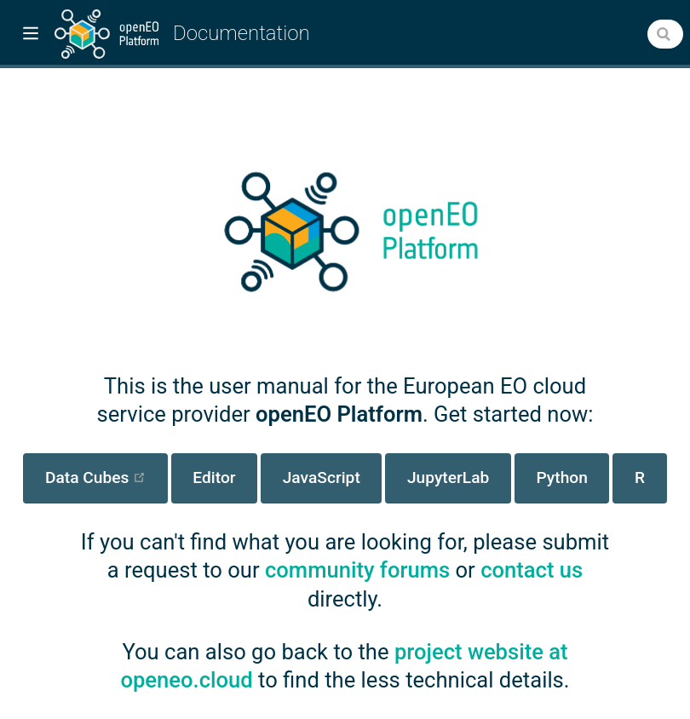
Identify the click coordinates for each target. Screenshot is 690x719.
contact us (531, 570)
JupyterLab (448, 477)
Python (561, 477)
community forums (357, 570)
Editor (214, 477)
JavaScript (321, 477)
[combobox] (665, 34)
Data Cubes (106, 477)
